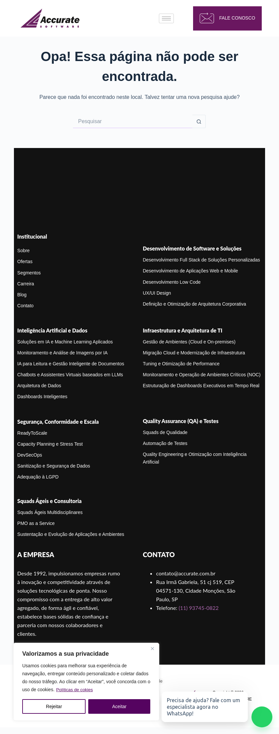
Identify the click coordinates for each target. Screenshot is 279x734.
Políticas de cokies (75, 690)
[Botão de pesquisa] (199, 121)
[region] (86, 682)
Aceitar (119, 706)
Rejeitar (54, 706)
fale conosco (224, 18)
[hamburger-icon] (166, 18)
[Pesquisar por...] (132, 121)
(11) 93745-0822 (198, 608)
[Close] (152, 649)
